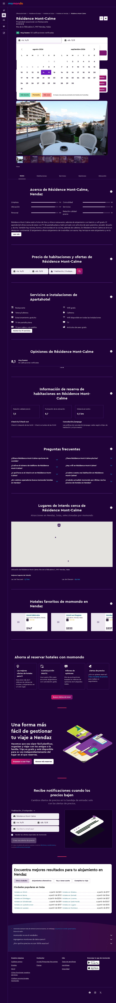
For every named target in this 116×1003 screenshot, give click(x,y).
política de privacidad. (23, 847)
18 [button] (27, 78)
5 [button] (32, 67)
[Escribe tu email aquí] (37, 829)
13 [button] (38, 72)
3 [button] (21, 67)
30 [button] (54, 83)
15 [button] (49, 72)
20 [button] (38, 78)
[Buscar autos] (4, 20)
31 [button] (22, 89)
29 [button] (49, 83)
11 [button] (27, 72)
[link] (61, 697)
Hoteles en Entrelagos (22, 898)
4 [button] (27, 67)
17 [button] (21, 78)
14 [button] (43, 72)
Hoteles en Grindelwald (22, 902)
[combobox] (37, 816)
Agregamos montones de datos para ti (63, 939)
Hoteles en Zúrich (20, 892)
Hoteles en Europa (35, 13)
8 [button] (48, 67)
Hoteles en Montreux (70, 908)
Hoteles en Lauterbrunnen (23, 905)
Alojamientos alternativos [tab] (41, 881)
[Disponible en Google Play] (93, 963)
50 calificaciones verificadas (42, 33)
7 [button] (43, 67)
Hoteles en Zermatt (69, 895)
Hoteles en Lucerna (69, 898)
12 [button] (32, 72)
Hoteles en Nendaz (62, 13)
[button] (3, 3)
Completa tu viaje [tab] (81, 881)
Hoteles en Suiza (48, 13)
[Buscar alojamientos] (4, 15)
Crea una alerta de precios (98, 677)
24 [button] (22, 83)
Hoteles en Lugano (69, 905)
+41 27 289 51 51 (22, 30)
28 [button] (43, 83)
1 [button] (48, 61)
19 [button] (32, 78)
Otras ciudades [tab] (21, 881)
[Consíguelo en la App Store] (93, 968)
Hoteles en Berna (20, 895)
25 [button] (27, 83)
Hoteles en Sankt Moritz (71, 902)
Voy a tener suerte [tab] (63, 881)
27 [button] (38, 83)
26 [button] (32, 83)
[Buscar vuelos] (4, 10)
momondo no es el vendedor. (63, 935)
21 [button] (43, 78)
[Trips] (4, 26)
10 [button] (22, 72)
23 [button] (54, 78)
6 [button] (38, 67)
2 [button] (54, 61)
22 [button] (49, 78)
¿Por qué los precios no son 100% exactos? (63, 943)
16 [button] (54, 72)
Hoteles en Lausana (21, 908)
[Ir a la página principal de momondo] (15, 3)
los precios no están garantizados (65, 928)
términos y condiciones (48, 845)
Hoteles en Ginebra (69, 892)
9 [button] (54, 67)
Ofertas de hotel (21, 13)
